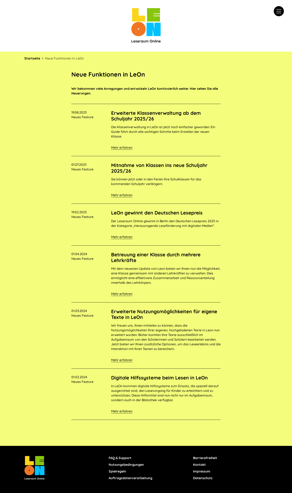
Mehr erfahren (121, 147)
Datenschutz (203, 478)
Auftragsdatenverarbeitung (130, 478)
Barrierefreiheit (205, 458)
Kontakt (199, 465)
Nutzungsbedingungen (126, 465)
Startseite (32, 58)
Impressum (201, 471)
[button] (279, 11)
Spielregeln (117, 471)
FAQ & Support (120, 458)
